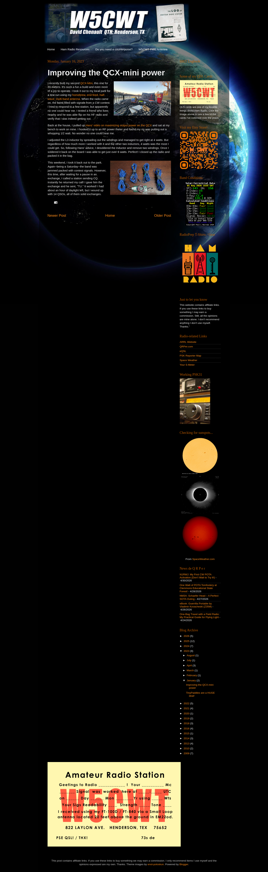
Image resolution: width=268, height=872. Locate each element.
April (190, 665)
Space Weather (188, 360)
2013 (187, 743)
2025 (187, 641)
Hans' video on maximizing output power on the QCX (119, 125)
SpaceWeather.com (203, 559)
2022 (187, 703)
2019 (187, 718)
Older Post (162, 215)
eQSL (183, 351)
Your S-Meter (187, 364)
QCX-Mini (86, 83)
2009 (187, 753)
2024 (187, 646)
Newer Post (57, 215)
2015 (187, 733)
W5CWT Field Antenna (152, 49)
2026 (187, 636)
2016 (187, 728)
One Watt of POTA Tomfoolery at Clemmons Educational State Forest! (198, 588)
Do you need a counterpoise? (114, 49)
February (192, 675)
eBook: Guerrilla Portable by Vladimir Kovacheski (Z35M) (196, 605)
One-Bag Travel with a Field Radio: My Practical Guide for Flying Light (199, 616)
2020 (187, 713)
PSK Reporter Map (190, 355)
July (189, 660)
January (192, 680)
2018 (187, 723)
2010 (187, 748)
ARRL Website (188, 342)
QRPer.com (186, 346)
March (191, 670)
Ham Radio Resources (75, 49)
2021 (187, 708)
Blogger (183, 864)
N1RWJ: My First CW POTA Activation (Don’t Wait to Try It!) (197, 576)
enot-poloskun (156, 864)
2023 (187, 651)
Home (51, 49)
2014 (187, 738)
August (191, 655)
